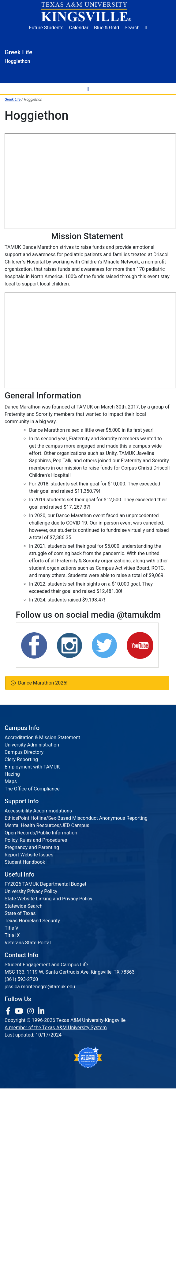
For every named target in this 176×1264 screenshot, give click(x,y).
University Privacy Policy (31, 891)
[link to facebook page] (9, 1011)
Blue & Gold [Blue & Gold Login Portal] (106, 28)
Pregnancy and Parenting (32, 847)
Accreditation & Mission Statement (42, 737)
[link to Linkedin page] (41, 1011)
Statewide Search (24, 906)
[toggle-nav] (88, 88)
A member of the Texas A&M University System (56, 1027)
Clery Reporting (21, 759)
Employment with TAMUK (32, 767)
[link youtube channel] (19, 1011)
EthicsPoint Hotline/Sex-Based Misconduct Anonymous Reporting (76, 818)
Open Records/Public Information (41, 833)
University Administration (32, 745)
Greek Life (13, 99)
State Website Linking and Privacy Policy (48, 899)
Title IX (12, 935)
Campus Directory (24, 752)
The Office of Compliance (32, 789)
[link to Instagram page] (31, 1011)
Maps (11, 781)
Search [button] (132, 28)
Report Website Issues (29, 855)
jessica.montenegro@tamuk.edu (40, 987)
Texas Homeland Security (32, 921)
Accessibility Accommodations (38, 811)
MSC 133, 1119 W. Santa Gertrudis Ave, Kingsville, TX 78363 (70, 972)
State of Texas (20, 913)
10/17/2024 (49, 1035)
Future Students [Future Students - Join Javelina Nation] (46, 28)
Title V (11, 928)
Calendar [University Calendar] (78, 28)
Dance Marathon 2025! (41, 683)
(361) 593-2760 (21, 979)
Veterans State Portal (28, 943)
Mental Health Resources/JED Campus (47, 825)
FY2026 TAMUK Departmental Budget (45, 884)
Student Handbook (25, 862)
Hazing (12, 774)
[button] (146, 28)
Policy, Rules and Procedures (36, 840)
